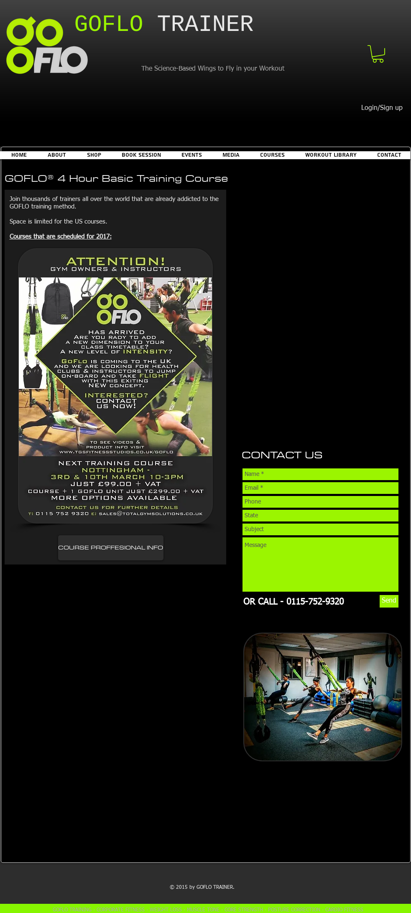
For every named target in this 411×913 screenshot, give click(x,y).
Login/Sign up (382, 108)
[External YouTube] (118, 648)
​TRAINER (164, 25)
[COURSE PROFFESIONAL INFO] (110, 547)
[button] (378, 54)
